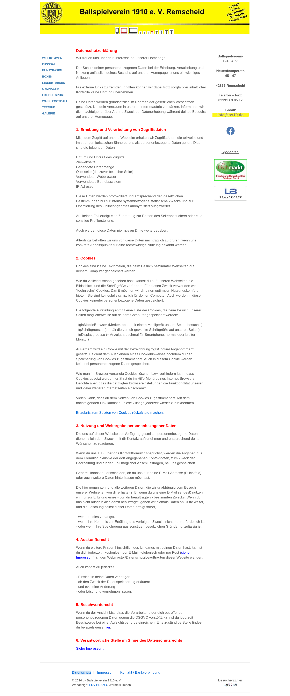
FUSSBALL (50, 64)
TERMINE (48, 107)
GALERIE (48, 113)
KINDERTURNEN (53, 82)
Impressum (105, 672)
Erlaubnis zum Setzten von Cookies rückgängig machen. (120, 413)
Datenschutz (82, 672)
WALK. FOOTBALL (55, 101)
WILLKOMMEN (52, 58)
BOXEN (47, 76)
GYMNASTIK (50, 88)
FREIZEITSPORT (53, 95)
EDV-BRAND (98, 685)
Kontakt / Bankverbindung (140, 672)
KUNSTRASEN (52, 70)
